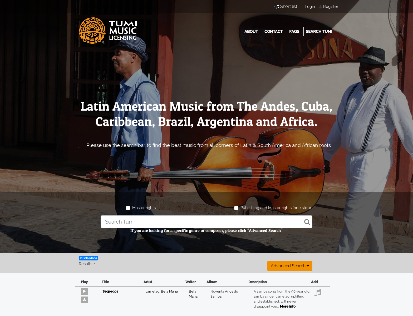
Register (330, 6)
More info (288, 306)
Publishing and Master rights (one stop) (275, 207)
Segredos (110, 291)
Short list (286, 6)
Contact (273, 31)
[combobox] (206, 221)
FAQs (294, 31)
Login (310, 6)
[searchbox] (206, 221)
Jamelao (153, 291)
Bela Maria (169, 291)
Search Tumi (319, 31)
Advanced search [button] (290, 265)
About (251, 31)
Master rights (144, 207)
